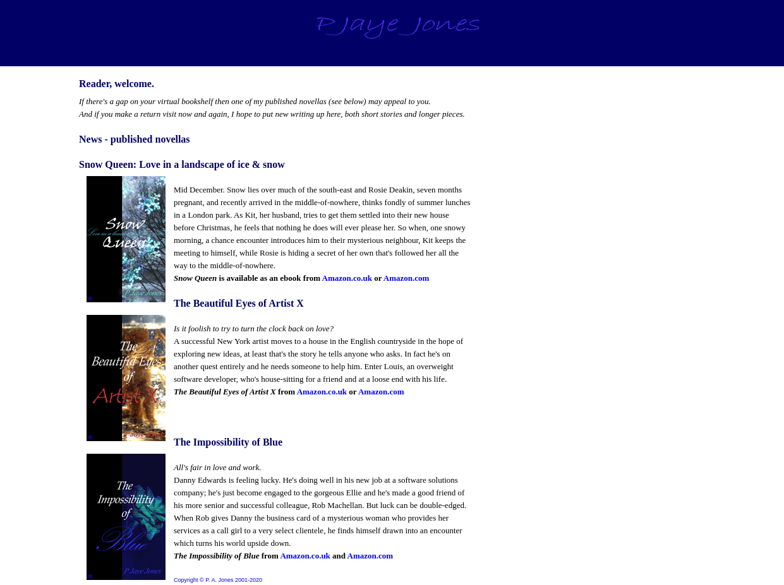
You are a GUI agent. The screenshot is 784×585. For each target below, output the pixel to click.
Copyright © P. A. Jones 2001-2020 (218, 580)
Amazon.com (406, 278)
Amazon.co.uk (347, 278)
